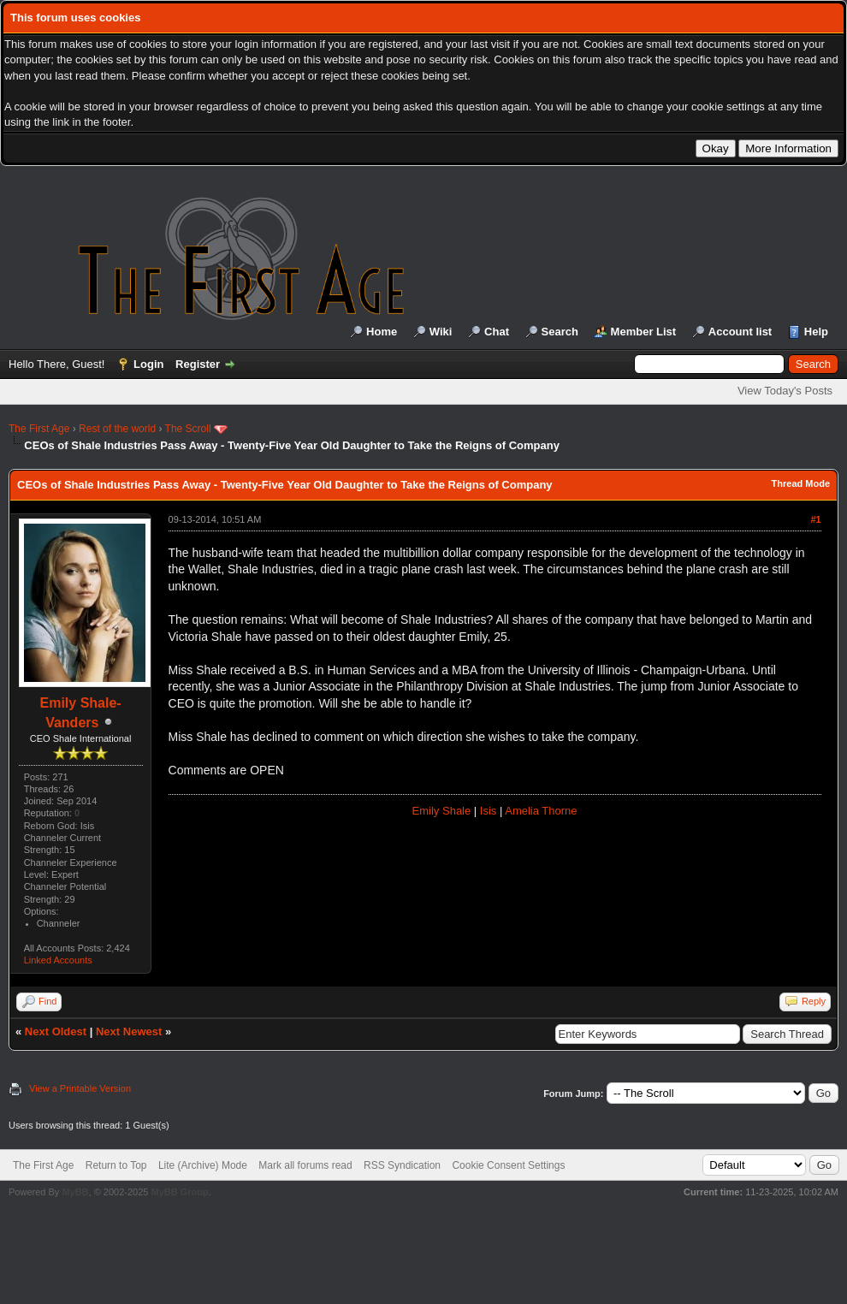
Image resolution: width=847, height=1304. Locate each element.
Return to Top (116, 1165)
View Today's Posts (784, 390)
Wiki (441, 331)
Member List (644, 331)
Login (148, 364)
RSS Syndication (402, 1165)
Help (816, 331)
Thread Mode (801, 483)
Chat (496, 331)
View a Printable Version (80, 1088)
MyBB (75, 1192)
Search (560, 331)
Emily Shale (441, 810)
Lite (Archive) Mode (202, 1165)
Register (197, 364)
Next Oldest (55, 1031)
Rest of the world (117, 429)
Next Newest (129, 1031)
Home (381, 331)
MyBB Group (179, 1192)
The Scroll (188, 429)
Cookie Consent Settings (508, 1165)
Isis (488, 810)
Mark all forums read (305, 1165)
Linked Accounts (58, 960)
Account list (740, 331)
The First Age (39, 429)
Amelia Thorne (541, 810)
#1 (815, 519)
